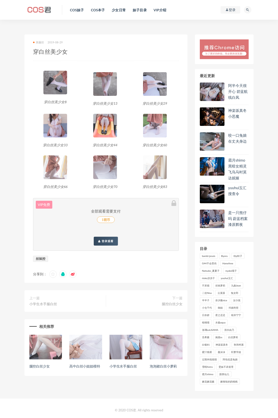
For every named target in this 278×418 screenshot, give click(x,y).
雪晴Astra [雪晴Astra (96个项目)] (207, 366)
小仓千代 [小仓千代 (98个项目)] (207, 307)
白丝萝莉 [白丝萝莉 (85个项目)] (233, 337)
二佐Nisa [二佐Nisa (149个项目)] (207, 292)
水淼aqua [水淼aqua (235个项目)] (220, 322)
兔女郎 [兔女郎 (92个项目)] (234, 292)
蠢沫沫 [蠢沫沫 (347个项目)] (221, 352)
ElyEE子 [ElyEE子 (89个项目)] (238, 255)
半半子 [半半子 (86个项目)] (205, 300)
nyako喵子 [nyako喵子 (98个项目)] (231, 270)
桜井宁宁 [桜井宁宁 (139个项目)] (236, 315)
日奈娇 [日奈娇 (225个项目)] (205, 315)
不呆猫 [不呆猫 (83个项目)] (205, 285)
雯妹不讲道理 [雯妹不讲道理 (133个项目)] (226, 366)
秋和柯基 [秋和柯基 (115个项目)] (239, 344)
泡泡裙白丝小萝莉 (163, 366)
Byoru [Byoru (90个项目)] (224, 255)
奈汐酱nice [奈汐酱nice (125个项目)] (221, 300)
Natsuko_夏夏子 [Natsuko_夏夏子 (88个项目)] (211, 270)
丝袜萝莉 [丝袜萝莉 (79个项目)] (220, 285)
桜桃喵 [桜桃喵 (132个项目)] (205, 322)
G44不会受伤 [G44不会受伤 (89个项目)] (209, 263)
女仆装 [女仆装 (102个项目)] (237, 300)
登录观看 (105, 241)
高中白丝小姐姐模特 (84, 366)
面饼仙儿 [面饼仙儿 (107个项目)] (224, 374)
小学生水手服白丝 (43, 304)
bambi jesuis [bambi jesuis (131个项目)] (208, 255)
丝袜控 (40, 259)
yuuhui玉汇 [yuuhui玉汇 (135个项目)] (227, 278)
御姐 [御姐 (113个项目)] (220, 307)
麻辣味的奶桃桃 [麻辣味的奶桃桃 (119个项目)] (229, 381)
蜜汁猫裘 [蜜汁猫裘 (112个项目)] (207, 352)
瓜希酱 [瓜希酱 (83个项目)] (205, 337)
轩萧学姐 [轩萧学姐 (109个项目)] (236, 352)
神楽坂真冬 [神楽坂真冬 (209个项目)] (222, 344)
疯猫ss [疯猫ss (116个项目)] (218, 337)
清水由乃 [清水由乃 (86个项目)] (229, 329)
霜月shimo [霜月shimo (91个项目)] (207, 374)
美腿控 (38, 42)
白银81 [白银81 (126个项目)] (206, 344)
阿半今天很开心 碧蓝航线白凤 (238, 91)
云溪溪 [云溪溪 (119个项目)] (221, 292)
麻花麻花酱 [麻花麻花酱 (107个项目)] (208, 381)
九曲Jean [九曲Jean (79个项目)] (236, 285)
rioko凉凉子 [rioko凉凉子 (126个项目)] (208, 278)
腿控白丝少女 (172, 304)
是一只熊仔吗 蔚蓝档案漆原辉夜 (238, 218)
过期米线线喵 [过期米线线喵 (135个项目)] (209, 359)
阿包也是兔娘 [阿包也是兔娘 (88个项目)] (230, 359)
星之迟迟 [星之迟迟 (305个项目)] (220, 315)
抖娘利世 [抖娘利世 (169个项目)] (234, 307)
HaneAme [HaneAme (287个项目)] (227, 263)
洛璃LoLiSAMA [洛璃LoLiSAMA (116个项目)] (210, 329)
